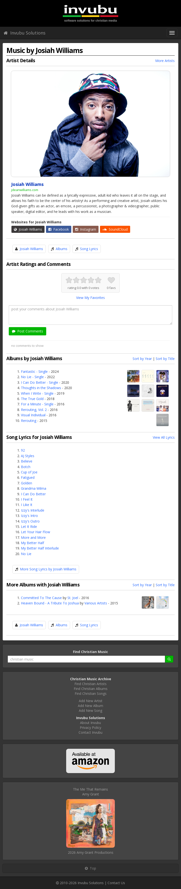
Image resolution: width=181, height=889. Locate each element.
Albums (61, 248)
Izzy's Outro (30, 521)
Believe (26, 461)
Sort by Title (165, 358)
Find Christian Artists (90, 683)
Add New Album (90, 705)
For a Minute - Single (37, 404)
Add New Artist (90, 700)
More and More (33, 537)
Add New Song (90, 710)
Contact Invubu (90, 732)
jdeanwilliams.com (24, 190)
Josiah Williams (28, 229)
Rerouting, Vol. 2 (34, 409)
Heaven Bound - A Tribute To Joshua (50, 603)
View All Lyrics (164, 437)
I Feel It (27, 499)
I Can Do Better (33, 494)
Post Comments (27, 331)
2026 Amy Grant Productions (90, 852)
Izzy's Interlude (32, 510)
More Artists (165, 60)
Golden (26, 483)
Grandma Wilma (33, 488)
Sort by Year (142, 358)
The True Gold (32, 398)
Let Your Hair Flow (35, 532)
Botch (25, 466)
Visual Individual (33, 415)
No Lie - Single (32, 377)
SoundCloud (115, 229)
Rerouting (28, 420)
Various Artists (95, 603)
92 (23, 450)
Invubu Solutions (24, 33)
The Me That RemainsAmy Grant (90, 791)
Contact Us (116, 882)
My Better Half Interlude (40, 548)
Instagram (85, 229)
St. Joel (72, 597)
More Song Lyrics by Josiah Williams (48, 569)
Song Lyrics (89, 248)
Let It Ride (29, 526)
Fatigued (28, 477)
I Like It (26, 504)
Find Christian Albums (91, 688)
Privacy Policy (90, 727)
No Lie (26, 553)
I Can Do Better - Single (39, 382)
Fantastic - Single (34, 371)
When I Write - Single (37, 393)
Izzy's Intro (29, 515)
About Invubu (90, 722)
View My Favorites (90, 297)
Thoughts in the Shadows (41, 387)
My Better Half (32, 542)
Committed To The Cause (41, 597)
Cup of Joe (29, 472)
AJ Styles (27, 455)
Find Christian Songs (91, 693)
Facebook (58, 229)
